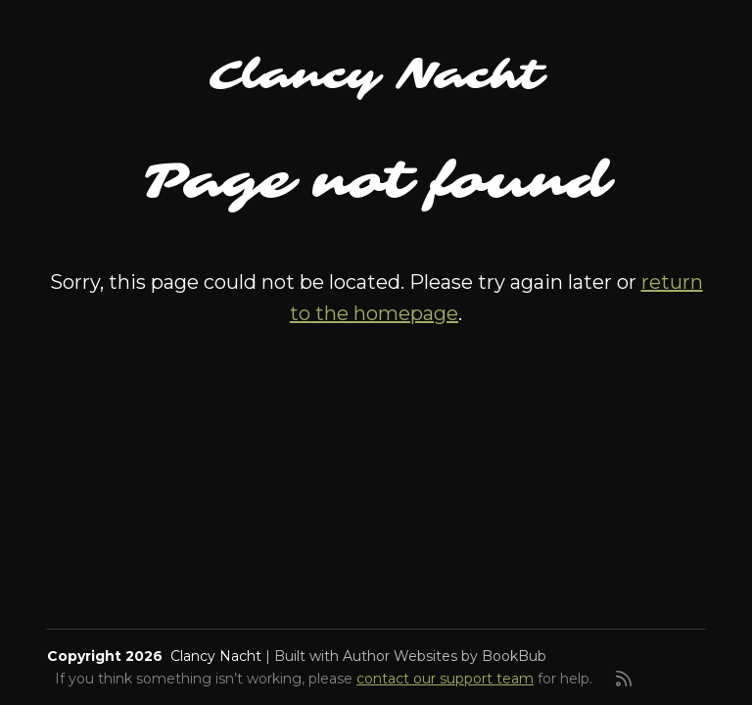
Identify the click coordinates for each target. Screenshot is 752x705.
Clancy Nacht (376, 75)
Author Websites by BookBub (444, 656)
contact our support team (445, 678)
